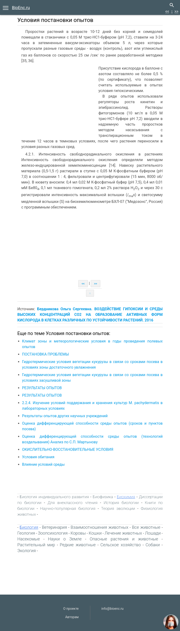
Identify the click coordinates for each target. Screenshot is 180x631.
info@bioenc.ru (112, 608)
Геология (26, 533)
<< (167, 11)
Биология (29, 527)
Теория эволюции (118, 508)
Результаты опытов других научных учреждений (65, 416)
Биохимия (126, 496)
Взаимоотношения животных (99, 527)
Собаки (153, 544)
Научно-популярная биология (67, 508)
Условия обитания (38, 457)
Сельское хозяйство (120, 544)
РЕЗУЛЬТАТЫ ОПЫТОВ (42, 388)
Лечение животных (123, 533)
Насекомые (28, 538)
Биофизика (103, 496)
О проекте (71, 608)
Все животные (146, 527)
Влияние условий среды (43, 464)
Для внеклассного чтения (73, 502)
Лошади (153, 533)
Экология (26, 550)
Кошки (95, 533)
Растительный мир (36, 544)
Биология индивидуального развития (54, 496)
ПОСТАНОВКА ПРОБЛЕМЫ (45, 354)
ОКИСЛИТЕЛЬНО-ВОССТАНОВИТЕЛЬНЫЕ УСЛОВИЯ (67, 449)
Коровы (78, 533)
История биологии (121, 502)
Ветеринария (54, 527)
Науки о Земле (65, 538)
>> (176, 11)
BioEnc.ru (21, 7)
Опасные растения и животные (124, 538)
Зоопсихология (53, 533)
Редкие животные (78, 544)
